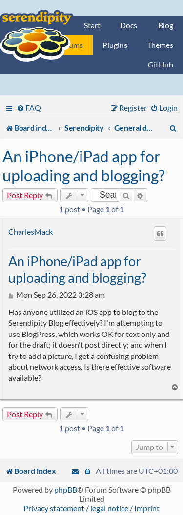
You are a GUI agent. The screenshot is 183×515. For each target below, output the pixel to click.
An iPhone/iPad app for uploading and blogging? (83, 166)
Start (92, 25)
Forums (70, 44)
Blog (165, 25)
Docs (128, 25)
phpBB (65, 489)
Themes (160, 44)
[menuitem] (29, 107)
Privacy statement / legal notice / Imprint (91, 508)
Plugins (114, 44)
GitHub (160, 64)
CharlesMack (30, 231)
